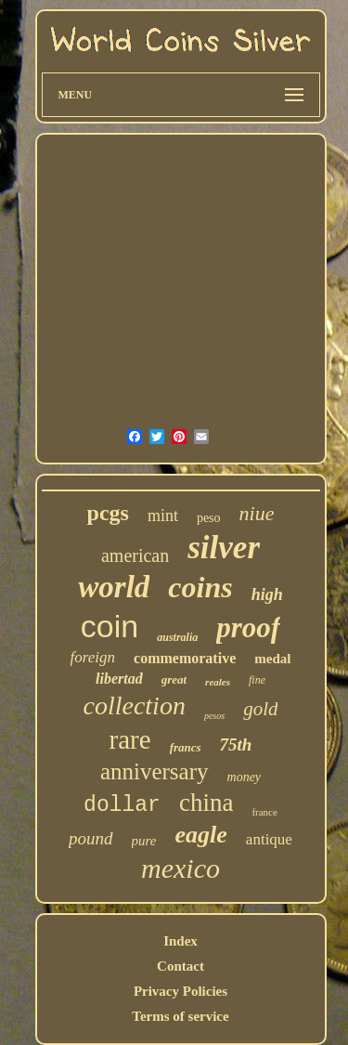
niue (257, 513)
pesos (214, 716)
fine (257, 679)
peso (209, 518)
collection (135, 705)
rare (130, 739)
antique (269, 839)
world (113, 587)
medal (272, 658)
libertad (119, 678)
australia (177, 637)
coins (200, 587)
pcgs (108, 513)
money (244, 777)
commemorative (185, 658)
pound (91, 838)
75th (236, 744)
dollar (122, 805)
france (264, 811)
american (135, 555)
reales (217, 681)
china (206, 802)
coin (109, 626)
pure (144, 840)
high (267, 594)
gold (260, 709)
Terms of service (180, 1016)
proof (248, 627)
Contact (180, 966)
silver (223, 547)
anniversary (154, 771)
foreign (93, 657)
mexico (180, 868)
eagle (201, 834)
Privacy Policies (180, 991)
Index (180, 941)
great (174, 679)
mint (163, 515)
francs (185, 747)
